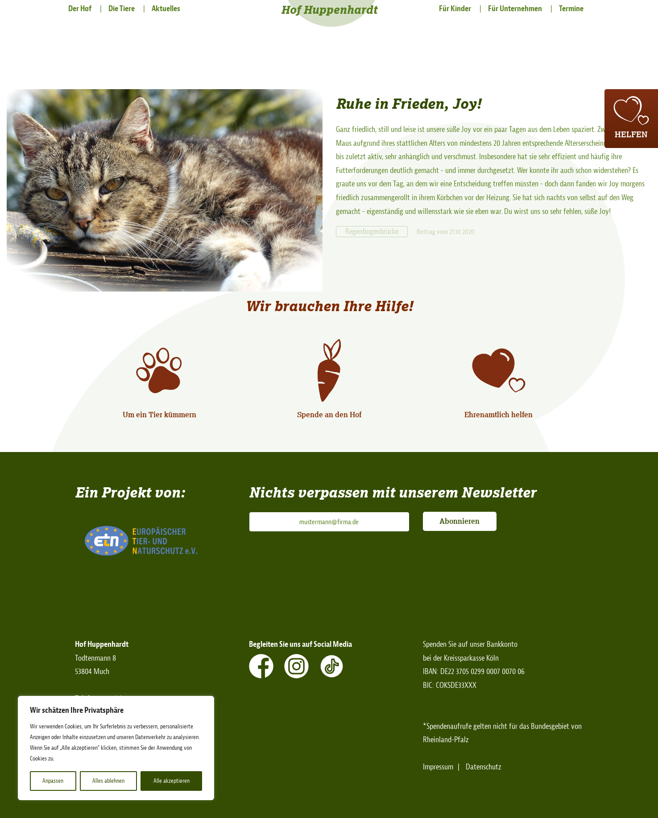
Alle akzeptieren (171, 781)
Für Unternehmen (515, 9)
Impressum (438, 767)
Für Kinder (455, 9)
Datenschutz (483, 767)
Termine (571, 9)
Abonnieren (459, 521)
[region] (116, 748)
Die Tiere (121, 9)
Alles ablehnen (108, 781)
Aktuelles (166, 9)
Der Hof (79, 9)
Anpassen (52, 781)
